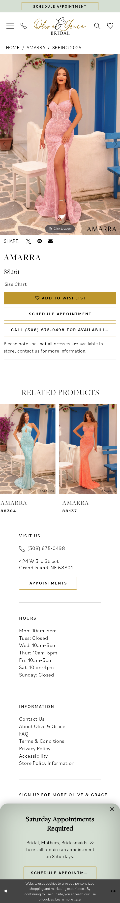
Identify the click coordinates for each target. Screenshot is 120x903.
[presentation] (29, 449)
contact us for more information (51, 351)
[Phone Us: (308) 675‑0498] (23, 26)
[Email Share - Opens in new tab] (50, 241)
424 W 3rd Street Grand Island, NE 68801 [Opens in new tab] (46, 564)
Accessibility (33, 755)
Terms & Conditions (41, 741)
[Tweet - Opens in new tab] (28, 241)
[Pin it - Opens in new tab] (39, 241)
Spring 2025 (67, 47)
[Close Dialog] (5, 891)
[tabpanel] (60, 144)
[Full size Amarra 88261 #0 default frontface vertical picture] (60, 144)
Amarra (36, 47)
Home (13, 47)
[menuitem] (10, 26)
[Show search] (97, 26)
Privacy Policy (34, 748)
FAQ (23, 733)
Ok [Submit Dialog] (114, 891)
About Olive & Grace (42, 726)
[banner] (60, 26)
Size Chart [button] (16, 284)
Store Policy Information (47, 763)
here (77, 899)
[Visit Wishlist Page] (110, 26)
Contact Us (31, 718)
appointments (48, 583)
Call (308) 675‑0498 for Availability (61, 329)
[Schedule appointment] (60, 6)
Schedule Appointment (60, 314)
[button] (10, 26)
